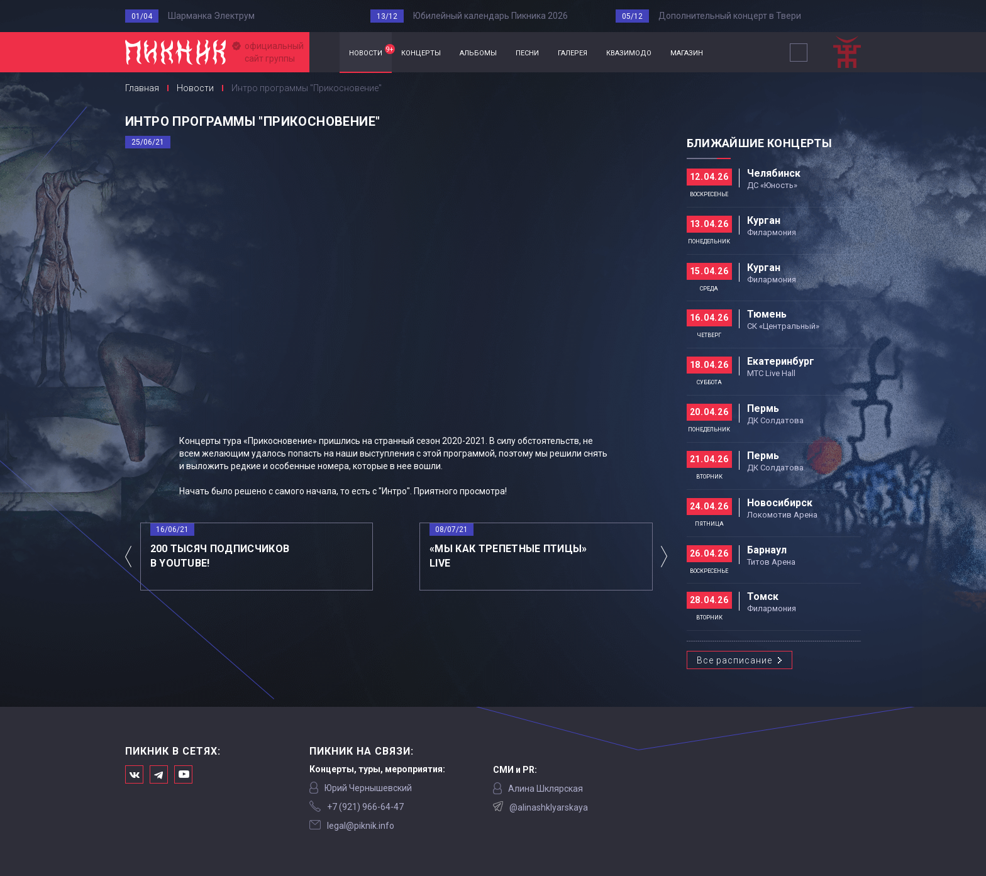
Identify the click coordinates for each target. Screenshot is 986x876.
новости (370, 51)
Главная (324, 52)
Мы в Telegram (159, 774)
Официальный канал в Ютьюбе (183, 774)
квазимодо (628, 52)
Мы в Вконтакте (134, 774)
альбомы (478, 52)
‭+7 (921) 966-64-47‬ (365, 807)
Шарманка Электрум (211, 16)
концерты (421, 52)
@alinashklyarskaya (548, 807)
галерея (572, 52)
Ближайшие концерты (759, 143)
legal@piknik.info (360, 826)
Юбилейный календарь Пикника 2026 (490, 16)
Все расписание (734, 660)
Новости (195, 88)
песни (527, 52)
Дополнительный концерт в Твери (729, 16)
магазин (686, 52)
